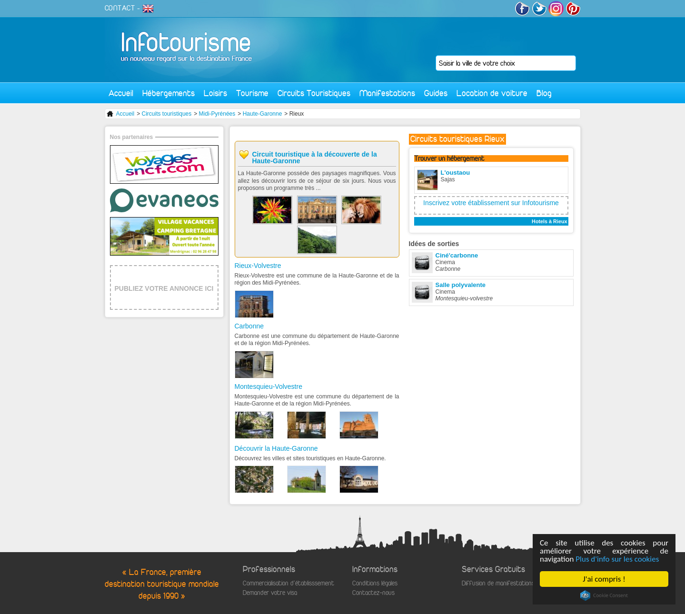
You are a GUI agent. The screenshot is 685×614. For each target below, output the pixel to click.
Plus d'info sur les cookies (617, 559)
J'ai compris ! (604, 579)
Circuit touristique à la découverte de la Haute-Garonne (314, 157)
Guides (435, 93)
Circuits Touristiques (314, 93)
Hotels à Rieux (549, 221)
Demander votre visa (270, 593)
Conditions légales (374, 583)
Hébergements (168, 93)
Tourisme (252, 93)
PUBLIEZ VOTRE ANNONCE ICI (164, 288)
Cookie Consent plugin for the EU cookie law (604, 595)
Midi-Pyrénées (217, 113)
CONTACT (120, 8)
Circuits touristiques (167, 113)
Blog (544, 93)
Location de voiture (492, 93)
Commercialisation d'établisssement (288, 583)
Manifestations (387, 93)
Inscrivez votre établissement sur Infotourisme (491, 203)
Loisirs (215, 93)
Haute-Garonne (262, 113)
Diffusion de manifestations (498, 583)
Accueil (121, 93)
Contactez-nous (373, 593)
